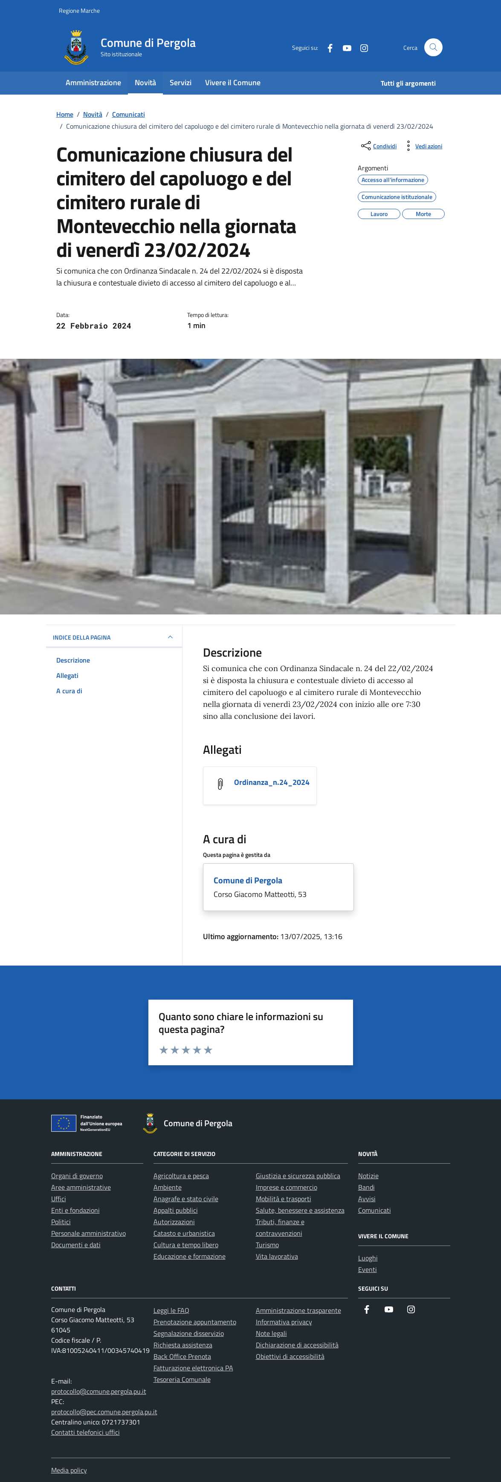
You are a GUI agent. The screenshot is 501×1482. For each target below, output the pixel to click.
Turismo (267, 1245)
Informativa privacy (284, 1322)
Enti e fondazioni (75, 1210)
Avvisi (367, 1199)
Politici (61, 1222)
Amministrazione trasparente (298, 1310)
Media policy (69, 1470)
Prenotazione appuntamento (194, 1322)
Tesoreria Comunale (182, 1379)
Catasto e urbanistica (184, 1233)
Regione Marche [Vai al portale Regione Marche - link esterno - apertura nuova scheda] (79, 10)
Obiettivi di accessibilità (290, 1356)
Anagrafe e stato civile (185, 1199)
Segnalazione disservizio (188, 1333)
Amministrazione (93, 82)
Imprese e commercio (286, 1187)
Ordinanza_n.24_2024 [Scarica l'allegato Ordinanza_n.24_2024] (272, 782)
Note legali (271, 1333)
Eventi (367, 1269)
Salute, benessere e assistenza (300, 1210)
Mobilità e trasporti (283, 1199)
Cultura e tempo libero (185, 1245)
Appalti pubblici (175, 1210)
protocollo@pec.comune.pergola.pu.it (104, 1412)
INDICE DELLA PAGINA (114, 637)
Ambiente (167, 1187)
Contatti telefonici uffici (85, 1432)
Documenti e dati (76, 1245)
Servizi (180, 82)
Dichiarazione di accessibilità (297, 1345)
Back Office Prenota (182, 1356)
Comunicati (374, 1210)
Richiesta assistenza (182, 1345)
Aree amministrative (81, 1187)
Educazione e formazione (189, 1256)
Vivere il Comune (233, 82)
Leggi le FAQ (171, 1310)
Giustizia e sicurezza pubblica (298, 1176)
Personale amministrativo (88, 1233)
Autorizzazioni (174, 1222)
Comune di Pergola (248, 880)
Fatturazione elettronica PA (193, 1368)
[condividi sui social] (378, 146)
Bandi (366, 1187)
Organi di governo (77, 1176)
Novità (145, 82)
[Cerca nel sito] (433, 47)
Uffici (58, 1199)
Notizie (368, 1176)
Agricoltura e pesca (181, 1176)
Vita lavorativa (277, 1256)
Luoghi (368, 1258)
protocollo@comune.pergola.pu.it (98, 1391)
